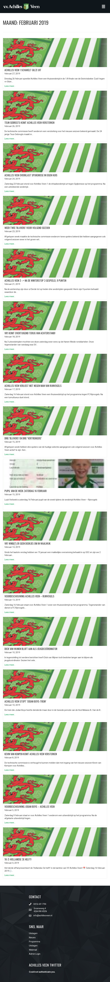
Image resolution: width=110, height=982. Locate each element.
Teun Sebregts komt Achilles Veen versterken (29, 122)
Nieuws (32, 937)
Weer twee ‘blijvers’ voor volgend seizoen (27, 228)
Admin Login (34, 954)
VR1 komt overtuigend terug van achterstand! (29, 333)
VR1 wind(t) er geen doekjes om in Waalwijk (27, 543)
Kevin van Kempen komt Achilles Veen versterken (30, 754)
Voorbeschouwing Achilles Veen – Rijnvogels (29, 596)
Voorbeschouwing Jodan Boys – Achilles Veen (29, 806)
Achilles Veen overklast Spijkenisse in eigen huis (30, 175)
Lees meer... (9, 86)
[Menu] (103, 6)
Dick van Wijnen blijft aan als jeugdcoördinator (30, 649)
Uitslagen (33, 933)
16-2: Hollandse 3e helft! (17, 859)
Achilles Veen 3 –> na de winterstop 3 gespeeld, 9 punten (35, 280)
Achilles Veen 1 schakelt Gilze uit (22, 70)
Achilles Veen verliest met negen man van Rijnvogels (33, 386)
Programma (34, 941)
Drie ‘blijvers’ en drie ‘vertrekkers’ (23, 438)
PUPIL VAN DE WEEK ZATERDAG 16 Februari (25, 491)
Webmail (33, 950)
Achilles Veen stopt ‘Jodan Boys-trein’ (25, 701)
